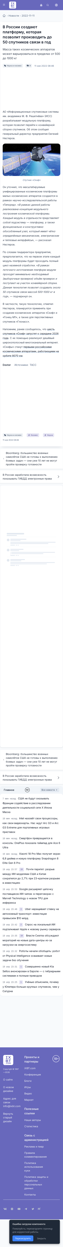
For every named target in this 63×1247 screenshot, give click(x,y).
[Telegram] (26, 1209)
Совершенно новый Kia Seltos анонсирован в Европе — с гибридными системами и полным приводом (31, 971)
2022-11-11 (28, 15)
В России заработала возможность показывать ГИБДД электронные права (31, 476)
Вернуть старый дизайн (8, 1117)
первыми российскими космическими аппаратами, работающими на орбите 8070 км (31, 351)
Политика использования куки (33, 1166)
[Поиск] (47, 5)
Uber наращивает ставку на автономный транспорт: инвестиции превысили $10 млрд (31, 913)
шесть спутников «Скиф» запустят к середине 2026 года (31, 334)
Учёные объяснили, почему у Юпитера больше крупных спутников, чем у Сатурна (31, 986)
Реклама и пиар (34, 1146)
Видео (28, 1093)
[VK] (5, 1209)
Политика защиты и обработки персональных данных (36, 1182)
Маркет (28, 1099)
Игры (27, 1087)
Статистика (31, 1126)
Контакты (30, 1194)
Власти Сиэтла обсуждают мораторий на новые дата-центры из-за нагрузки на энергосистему (31, 940)
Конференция (32, 1074)
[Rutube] (40, 1209)
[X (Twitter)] (33, 1209)
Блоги (27, 1080)
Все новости (50, 789)
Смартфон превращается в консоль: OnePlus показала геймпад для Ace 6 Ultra (31, 843)
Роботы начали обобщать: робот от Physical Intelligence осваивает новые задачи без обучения (31, 955)
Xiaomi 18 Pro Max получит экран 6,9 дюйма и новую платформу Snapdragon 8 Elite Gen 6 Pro (31, 858)
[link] (22, 869)
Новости (14, 15)
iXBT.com (30, 1068)
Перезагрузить (23, 1238)
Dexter (7, 364)
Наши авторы (32, 1120)
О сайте (8, 1079)
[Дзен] (12, 1209)
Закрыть (41, 1238)
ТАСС (33, 364)
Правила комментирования (35, 1154)
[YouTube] (19, 1209)
